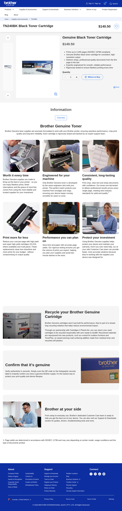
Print (117, 87)
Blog (6, 15)
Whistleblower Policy (31, 485)
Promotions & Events (32, 479)
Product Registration (109, 9)
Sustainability (29, 473)
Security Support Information (75, 491)
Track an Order (49, 479)
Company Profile (13, 473)
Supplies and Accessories (20, 19)
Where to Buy (92, 77)
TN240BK (34, 19)
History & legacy (13, 476)
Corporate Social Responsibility (13, 483)
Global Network (24, 499)
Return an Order (49, 488)
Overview (61, 118)
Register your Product (51, 482)
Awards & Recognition (15, 479)
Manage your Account (51, 476)
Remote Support (71, 485)
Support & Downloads (50, 9)
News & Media (12, 487)
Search (113, 3)
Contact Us (28, 476)
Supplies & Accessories (28, 9)
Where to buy (91, 9)
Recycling (69, 488)
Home (6, 19)
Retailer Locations (72, 473)
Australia (13, 499)
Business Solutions (72, 479)
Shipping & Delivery (50, 485)
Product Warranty (49, 491)
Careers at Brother (31, 482)
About (16, 15)
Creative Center (71, 482)
